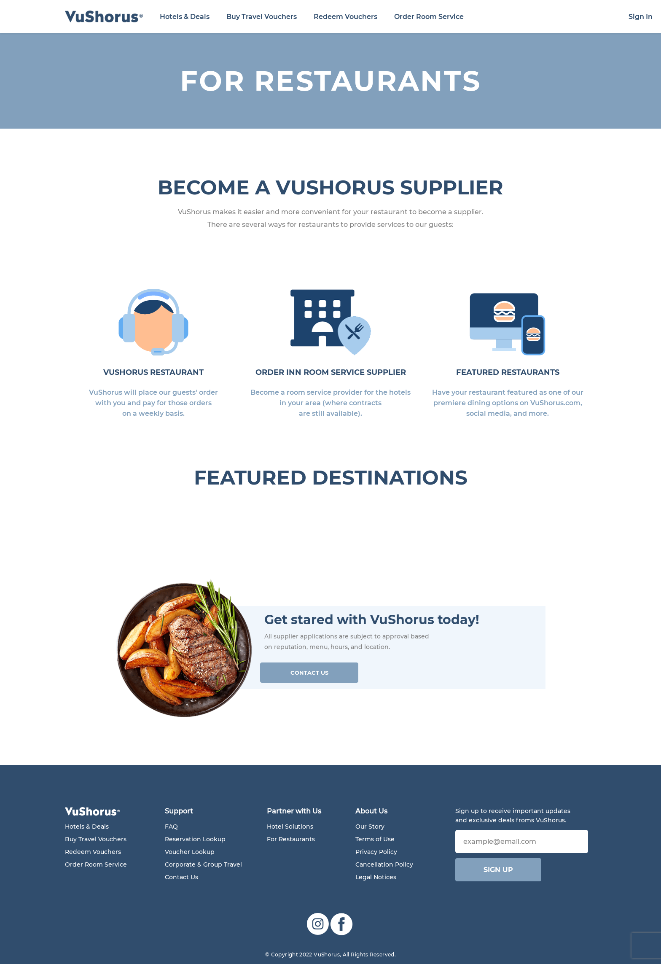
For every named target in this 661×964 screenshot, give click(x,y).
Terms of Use (375, 839)
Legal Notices (375, 877)
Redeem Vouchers (345, 17)
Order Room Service (429, 17)
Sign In (641, 17)
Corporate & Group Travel (203, 864)
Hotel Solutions (290, 826)
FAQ (171, 826)
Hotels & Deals (185, 17)
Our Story (369, 826)
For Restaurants (291, 839)
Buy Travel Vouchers (261, 17)
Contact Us (309, 672)
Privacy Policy (376, 852)
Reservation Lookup (195, 839)
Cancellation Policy (384, 864)
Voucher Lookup (190, 852)
